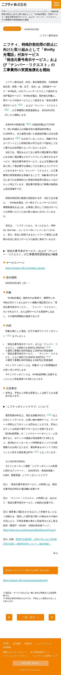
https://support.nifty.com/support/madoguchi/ (25, 580)
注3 (28, 124)
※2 (48, 347)
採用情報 (7, 647)
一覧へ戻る (28, 617)
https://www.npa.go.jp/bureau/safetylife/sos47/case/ (29, 530)
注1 (20, 104)
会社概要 (17, 643)
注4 (17, 138)
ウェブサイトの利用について (45, 656)
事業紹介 (28, 643)
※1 (8, 335)
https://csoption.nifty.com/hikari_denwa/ (25, 268)
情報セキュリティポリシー (15, 652)
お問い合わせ (30, 663)
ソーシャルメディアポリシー (15, 656)
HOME (6, 643)
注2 (6, 109)
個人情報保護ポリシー (40, 652)
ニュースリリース (44, 643)
